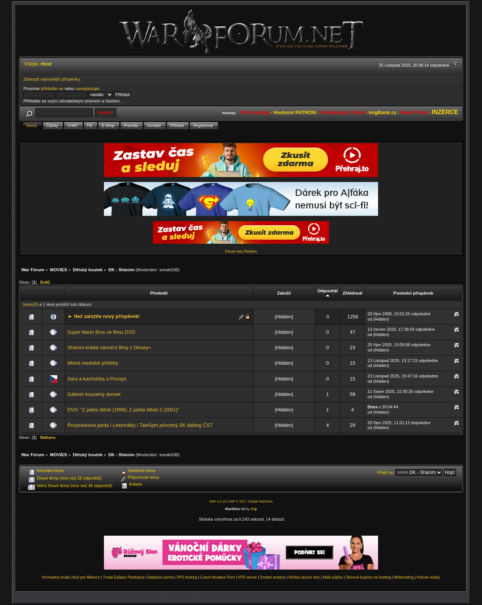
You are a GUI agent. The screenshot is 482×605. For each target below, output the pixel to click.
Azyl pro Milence (86, 577)
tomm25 (30, 304)
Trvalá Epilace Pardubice (124, 577)
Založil (284, 292)
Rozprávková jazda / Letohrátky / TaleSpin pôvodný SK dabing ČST (140, 425)
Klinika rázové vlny (304, 577)
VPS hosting (186, 577)
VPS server (247, 577)
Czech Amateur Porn (217, 577)
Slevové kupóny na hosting (368, 577)
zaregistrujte (87, 88)
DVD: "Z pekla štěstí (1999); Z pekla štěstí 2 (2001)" (123, 409)
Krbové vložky (428, 577)
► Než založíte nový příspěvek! (104, 316)
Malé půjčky (333, 577)
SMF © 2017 (238, 501)
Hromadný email (55, 577)
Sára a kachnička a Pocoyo (96, 379)
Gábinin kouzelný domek (93, 394)
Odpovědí (327, 293)
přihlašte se (52, 88)
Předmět (159, 292)
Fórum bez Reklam (241, 251)
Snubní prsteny (272, 577)
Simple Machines (260, 501)
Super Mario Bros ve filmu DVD (101, 332)
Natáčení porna (160, 577)
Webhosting (404, 577)
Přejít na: (386, 472)
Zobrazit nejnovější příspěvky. (52, 78)
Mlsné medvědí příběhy (92, 363)
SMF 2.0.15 (217, 501)
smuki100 (168, 269)
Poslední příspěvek (413, 292)
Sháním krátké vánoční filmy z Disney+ (109, 347)
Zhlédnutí (352, 292)
